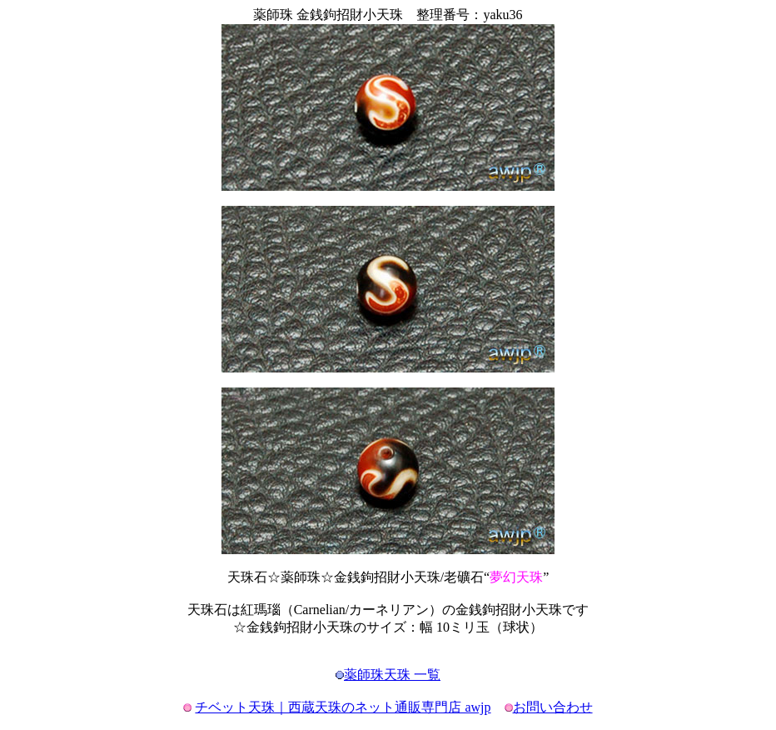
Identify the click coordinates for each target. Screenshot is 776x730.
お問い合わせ (553, 707)
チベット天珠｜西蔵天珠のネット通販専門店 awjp (342, 707)
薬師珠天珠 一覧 (392, 675)
